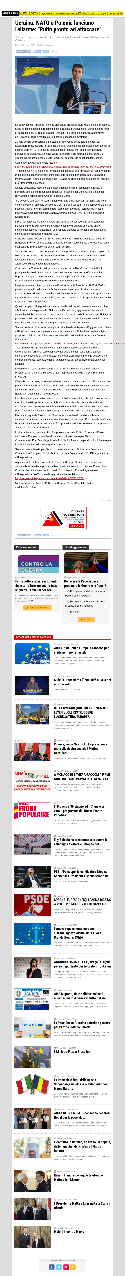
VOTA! (86, 619)
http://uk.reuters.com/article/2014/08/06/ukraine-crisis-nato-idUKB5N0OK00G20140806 (63, 166)
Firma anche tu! (37, 607)
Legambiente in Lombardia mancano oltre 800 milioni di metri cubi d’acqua (76, 13)
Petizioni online (26, 547)
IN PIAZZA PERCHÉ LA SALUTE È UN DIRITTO (21, 13)
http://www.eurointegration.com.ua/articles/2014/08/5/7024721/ (49, 478)
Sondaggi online (76, 547)
